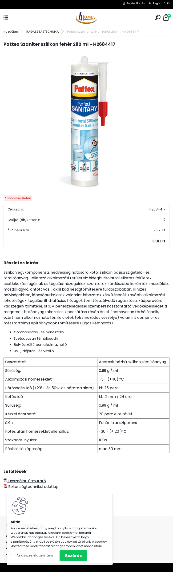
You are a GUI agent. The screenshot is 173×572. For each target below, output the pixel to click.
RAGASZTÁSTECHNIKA (42, 31)
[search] (157, 17)
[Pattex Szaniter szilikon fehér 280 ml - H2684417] (86, 121)
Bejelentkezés (136, 3)
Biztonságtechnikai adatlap (31, 486)
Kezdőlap (11, 31)
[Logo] (86, 18)
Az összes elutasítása (34, 555)
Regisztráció (161, 3)
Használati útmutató (25, 481)
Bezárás (73, 555)
